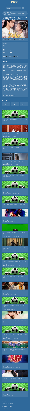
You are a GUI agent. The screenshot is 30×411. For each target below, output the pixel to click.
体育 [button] (12, 5)
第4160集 (15, 39)
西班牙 (14, 122)
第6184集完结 (20, 39)
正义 (17, 250)
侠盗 (6, 250)
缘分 (10, 323)
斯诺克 (14, 236)
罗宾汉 (12, 250)
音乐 (15, 221)
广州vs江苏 (19, 90)
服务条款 (11, 403)
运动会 (6, 136)
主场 (8, 122)
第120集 (5, 39)
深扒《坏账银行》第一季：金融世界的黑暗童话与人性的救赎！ (14, 161)
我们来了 (10, 367)
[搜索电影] (13, 8)
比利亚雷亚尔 (10, 193)
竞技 (11, 136)
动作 (15, 250)
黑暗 (15, 164)
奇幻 (12, 323)
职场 (16, 56)
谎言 (8, 381)
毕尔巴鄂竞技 (11, 265)
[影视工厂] (15, 2)
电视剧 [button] (20, 5)
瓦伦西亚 (6, 265)
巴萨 (9, 150)
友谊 (17, 367)
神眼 (10, 294)
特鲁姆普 (6, 236)
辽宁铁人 (9, 395)
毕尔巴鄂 (6, 150)
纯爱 (8, 323)
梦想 (8, 221)
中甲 (6, 395)
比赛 (16, 122)
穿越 (14, 56)
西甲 (14, 150)
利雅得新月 (9, 338)
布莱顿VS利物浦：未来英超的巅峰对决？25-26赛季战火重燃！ (14, 204)
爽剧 (11, 56)
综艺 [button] (16, 5)
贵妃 (6, 56)
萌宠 (6, 323)
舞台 (10, 221)
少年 (12, 294)
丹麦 (6, 122)
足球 (16, 150)
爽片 (6, 294)
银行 (9, 164)
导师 (6, 221)
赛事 (15, 338)
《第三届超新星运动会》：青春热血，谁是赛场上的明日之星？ (14, 133)
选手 (12, 221)
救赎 (12, 381)
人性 (17, 164)
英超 (14, 309)
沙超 (6, 338)
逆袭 (15, 294)
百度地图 (4, 403)
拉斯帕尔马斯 (15, 193)
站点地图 (7, 403)
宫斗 (8, 56)
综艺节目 (14, 367)
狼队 (12, 309)
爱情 (15, 323)
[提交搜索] (23, 8)
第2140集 (10, 39)
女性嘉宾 (6, 367)
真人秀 (19, 367)
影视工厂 (4, 12)
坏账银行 (12, 164)
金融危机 (6, 164)
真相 (10, 381)
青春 (15, 136)
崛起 (8, 294)
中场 (6, 193)
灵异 (11, 12)
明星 (13, 136)
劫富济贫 (9, 250)
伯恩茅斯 (6, 309)
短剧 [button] (8, 5)
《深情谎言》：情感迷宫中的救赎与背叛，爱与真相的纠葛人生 (14, 378)
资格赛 (21, 236)
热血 (9, 136)
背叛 (6, 381)
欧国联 (11, 122)
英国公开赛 (17, 236)
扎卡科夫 (10, 236)
